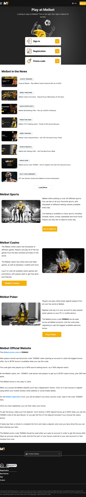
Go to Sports (49, 229)
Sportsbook (4, 473)
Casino (2, 480)
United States (33, 454)
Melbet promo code (11, 352)
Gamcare (34, 494)
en (76, 3)
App (1, 477)
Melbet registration (13, 397)
